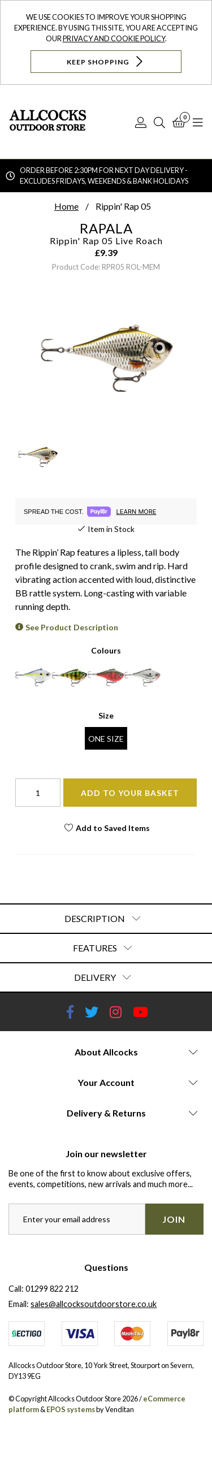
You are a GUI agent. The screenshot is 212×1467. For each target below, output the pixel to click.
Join (173, 1219)
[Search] (159, 122)
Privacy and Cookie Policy (114, 38)
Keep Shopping (106, 61)
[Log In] (140, 122)
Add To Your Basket (130, 793)
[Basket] (178, 122)
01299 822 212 (52, 1288)
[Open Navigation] (198, 122)
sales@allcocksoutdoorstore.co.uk (94, 1304)
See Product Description (71, 627)
